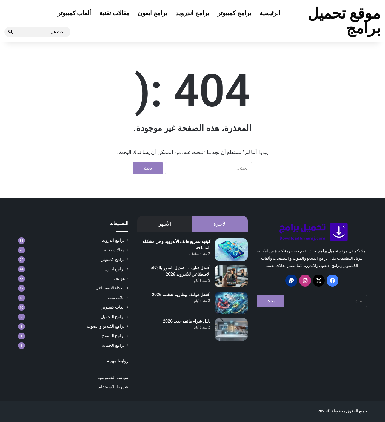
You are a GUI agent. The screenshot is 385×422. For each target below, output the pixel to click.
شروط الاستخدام (113, 386)
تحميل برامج (328, 251)
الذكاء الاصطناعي (110, 288)
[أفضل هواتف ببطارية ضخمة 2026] (231, 303)
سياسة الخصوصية (113, 377)
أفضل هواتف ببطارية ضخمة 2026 (181, 294)
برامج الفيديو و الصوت (106, 326)
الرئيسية (270, 13)
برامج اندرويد (192, 13)
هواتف (119, 278)
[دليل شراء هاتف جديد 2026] (231, 329)
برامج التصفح (113, 335)
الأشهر (165, 224)
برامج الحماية (113, 345)
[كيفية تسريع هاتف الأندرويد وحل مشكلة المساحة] (231, 249)
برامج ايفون (152, 13)
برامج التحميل (113, 316)
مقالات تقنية (114, 13)
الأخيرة (220, 224)
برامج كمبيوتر (234, 13)
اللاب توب (116, 297)
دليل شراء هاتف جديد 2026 (186, 321)
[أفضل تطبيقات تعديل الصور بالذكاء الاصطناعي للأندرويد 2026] (231, 276)
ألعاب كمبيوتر (74, 13)
